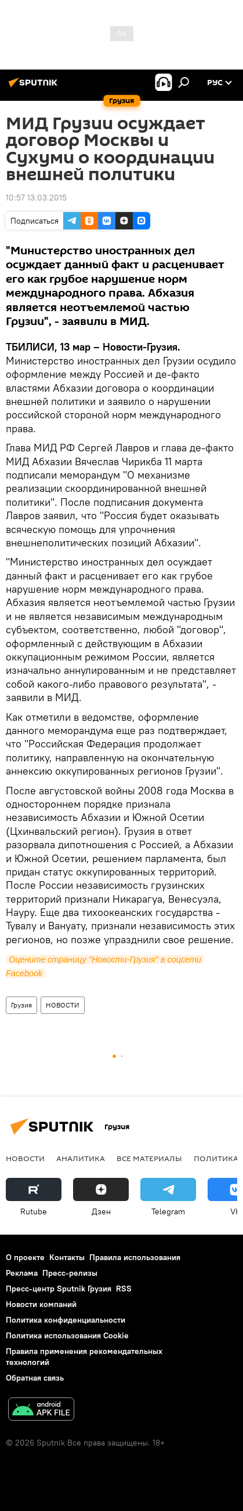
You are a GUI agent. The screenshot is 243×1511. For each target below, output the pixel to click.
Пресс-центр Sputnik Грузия (58, 1288)
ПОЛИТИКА (216, 1158)
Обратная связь (35, 1378)
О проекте (25, 1257)
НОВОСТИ (62, 1005)
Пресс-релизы (69, 1273)
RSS (124, 1288)
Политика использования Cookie (67, 1335)
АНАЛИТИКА (80, 1158)
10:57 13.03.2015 (36, 197)
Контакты (67, 1257)
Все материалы (149, 1158)
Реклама (22, 1273)
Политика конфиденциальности (65, 1320)
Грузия (21, 1005)
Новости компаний (41, 1304)
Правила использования (134, 1257)
